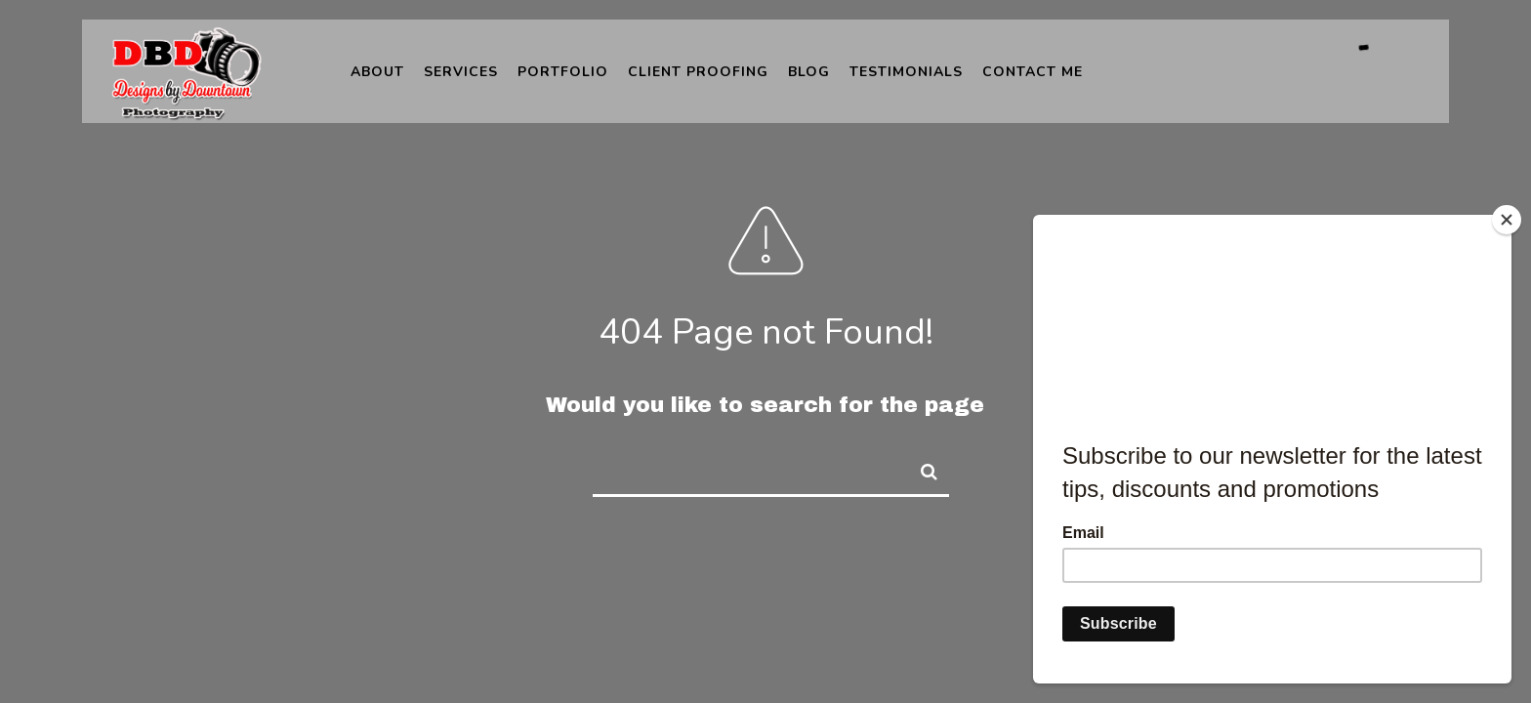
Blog (809, 71)
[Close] (1506, 219)
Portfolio (562, 71)
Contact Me (1032, 71)
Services (461, 71)
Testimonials (906, 71)
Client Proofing (698, 71)
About (377, 71)
